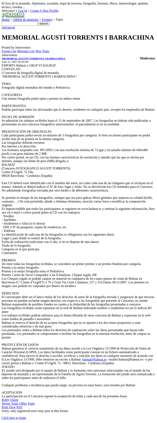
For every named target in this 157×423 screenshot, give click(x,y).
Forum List (9, 51)
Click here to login (14, 418)
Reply (5, 400)
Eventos (47, 19)
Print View (9, 407)
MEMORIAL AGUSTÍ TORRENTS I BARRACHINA (33, 58)
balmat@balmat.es (94, 359)
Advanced (8, 27)
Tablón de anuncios (25, 19)
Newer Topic (10, 403)
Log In (22, 10)
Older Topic (27, 403)
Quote (14, 400)
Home (6, 19)
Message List (26, 51)
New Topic (42, 51)
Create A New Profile (44, 10)
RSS (19, 407)
